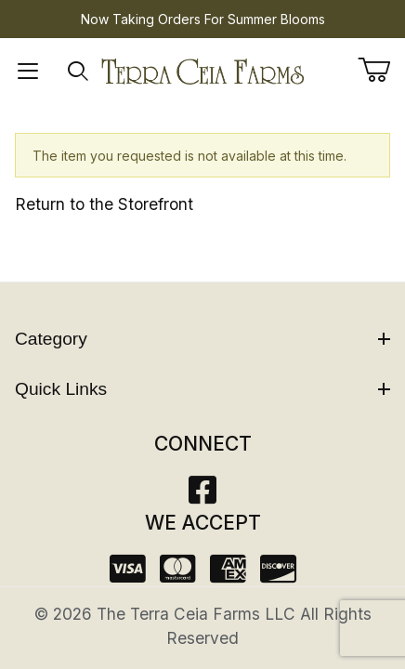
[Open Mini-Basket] (381, 69)
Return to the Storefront (104, 204)
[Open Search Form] (78, 71)
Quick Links (202, 389)
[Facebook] (202, 495)
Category (202, 338)
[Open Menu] (28, 71)
